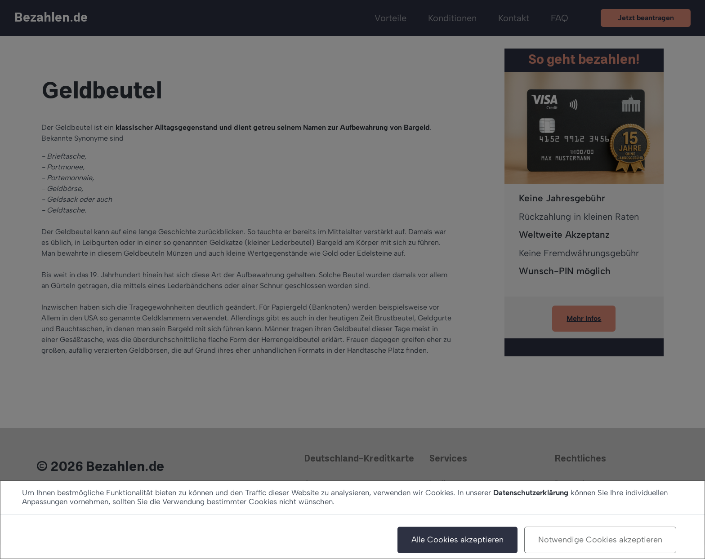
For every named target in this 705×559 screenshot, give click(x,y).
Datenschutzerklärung (530, 492)
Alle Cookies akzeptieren (457, 540)
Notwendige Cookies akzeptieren (600, 540)
